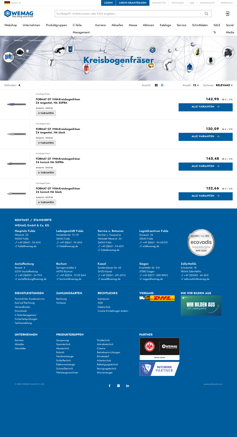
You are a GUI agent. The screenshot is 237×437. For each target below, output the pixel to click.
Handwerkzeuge (64, 356)
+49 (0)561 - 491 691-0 (112, 275)
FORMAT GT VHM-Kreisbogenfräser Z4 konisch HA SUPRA (58, 160)
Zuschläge (178, 3)
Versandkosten (22, 307)
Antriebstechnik (105, 344)
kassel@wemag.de (109, 279)
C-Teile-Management (81, 28)
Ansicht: (146, 85)
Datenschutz (207, 3)
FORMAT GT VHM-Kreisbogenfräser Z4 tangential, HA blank (58, 130)
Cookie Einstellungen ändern (113, 311)
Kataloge (165, 25)
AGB (192, 3)
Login (108, 3)
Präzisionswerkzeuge (37, 40)
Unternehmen (31, 25)
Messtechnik (62, 348)
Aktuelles (117, 25)
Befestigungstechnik (107, 364)
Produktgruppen (56, 25)
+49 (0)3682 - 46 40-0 (194, 275)
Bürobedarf (103, 356)
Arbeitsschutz (104, 360)
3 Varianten (46, 113)
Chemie (101, 348)
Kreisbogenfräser (43, 93)
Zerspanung (58, 40)
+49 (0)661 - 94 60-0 (28, 242)
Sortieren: (208, 85)
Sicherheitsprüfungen (26, 319)
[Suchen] (206, 13)
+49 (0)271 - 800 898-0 (153, 275)
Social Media (230, 28)
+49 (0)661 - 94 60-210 (153, 242)
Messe (133, 25)
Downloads (21, 311)
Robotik (60, 352)
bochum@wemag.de (68, 279)
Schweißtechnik (64, 368)
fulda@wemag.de (25, 246)
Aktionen (148, 25)
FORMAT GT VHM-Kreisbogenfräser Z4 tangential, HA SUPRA (58, 101)
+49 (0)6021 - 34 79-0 (28, 275)
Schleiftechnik (63, 360)
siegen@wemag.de (151, 279)
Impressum (227, 3)
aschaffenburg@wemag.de (30, 279)
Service (181, 25)
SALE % (217, 28)
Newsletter (159, 3)
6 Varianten (46, 172)
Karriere (100, 25)
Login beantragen (133, 3)
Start (6, 40)
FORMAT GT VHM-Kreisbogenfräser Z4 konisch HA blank (58, 190)
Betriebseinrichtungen (108, 352)
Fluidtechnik (103, 340)
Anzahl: (187, 85)
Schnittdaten (200, 25)
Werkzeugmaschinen (67, 372)
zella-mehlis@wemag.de (195, 279)
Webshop (18, 40)
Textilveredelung (23, 323)
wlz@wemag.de (149, 246)
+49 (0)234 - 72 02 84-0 (71, 275)
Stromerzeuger (105, 372)
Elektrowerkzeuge (65, 364)
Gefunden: (10, 85)
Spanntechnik (63, 344)
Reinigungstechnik (106, 368)
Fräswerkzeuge (75, 40)
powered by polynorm (213, 384)
